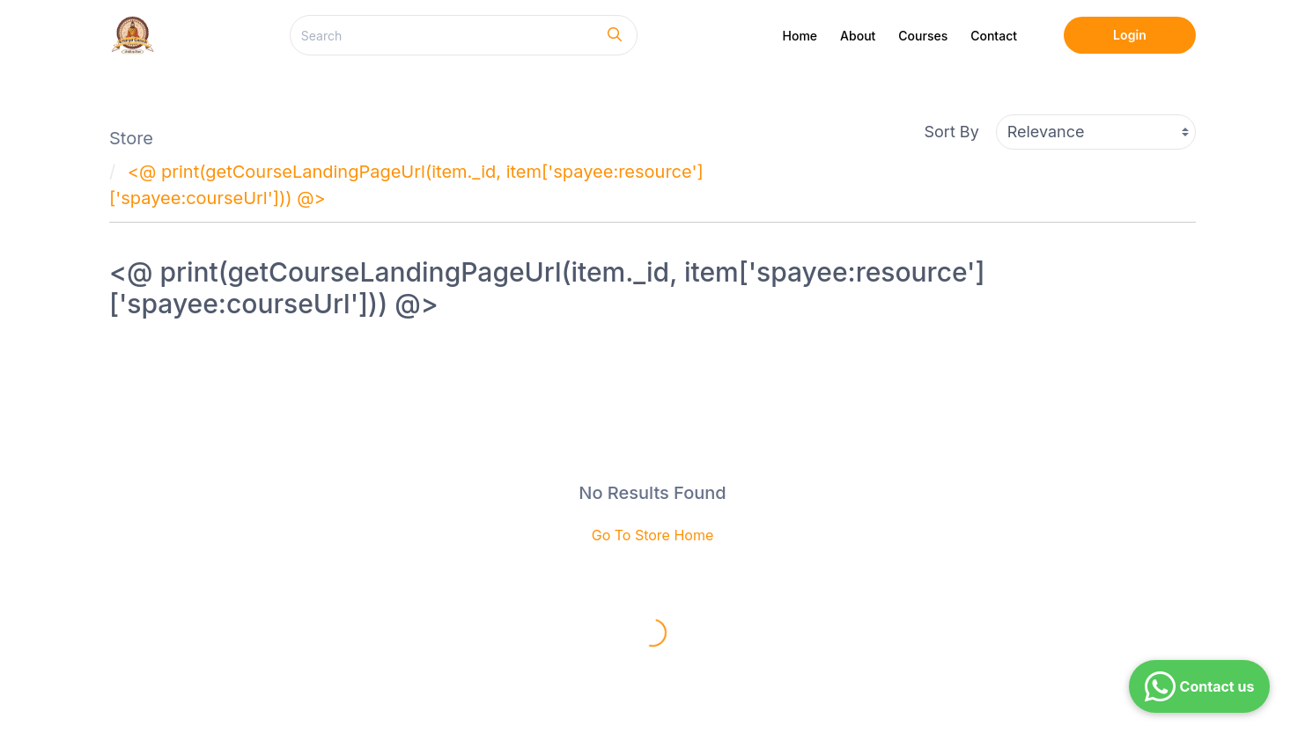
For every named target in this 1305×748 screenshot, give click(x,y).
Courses (922, 35)
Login (1129, 34)
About (857, 35)
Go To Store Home (653, 535)
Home (800, 35)
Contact (993, 35)
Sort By (952, 131)
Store (131, 138)
